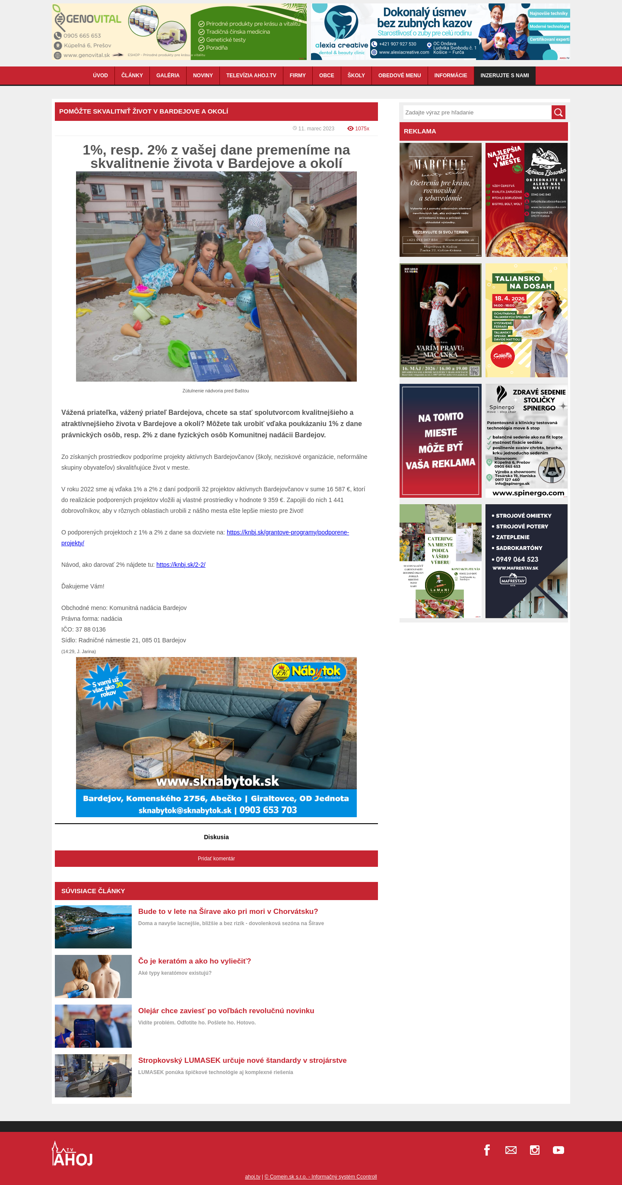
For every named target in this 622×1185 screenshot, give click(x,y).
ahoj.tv (252, 1177)
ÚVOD (100, 76)
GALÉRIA (168, 76)
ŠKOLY (356, 76)
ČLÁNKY (132, 76)
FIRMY (298, 76)
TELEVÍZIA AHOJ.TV (251, 76)
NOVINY (203, 76)
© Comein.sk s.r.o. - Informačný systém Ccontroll (320, 1177)
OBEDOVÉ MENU (399, 76)
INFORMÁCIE (451, 76)
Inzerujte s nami (505, 76)
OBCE (326, 76)
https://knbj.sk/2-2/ (181, 564)
